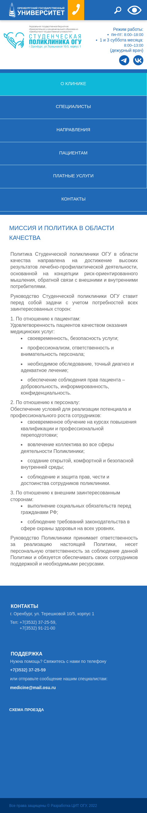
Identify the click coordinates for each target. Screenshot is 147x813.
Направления (73, 129)
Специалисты (73, 106)
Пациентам (73, 152)
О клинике (73, 83)
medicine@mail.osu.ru (33, 687)
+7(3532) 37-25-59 (28, 669)
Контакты (73, 199)
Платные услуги (73, 175)
